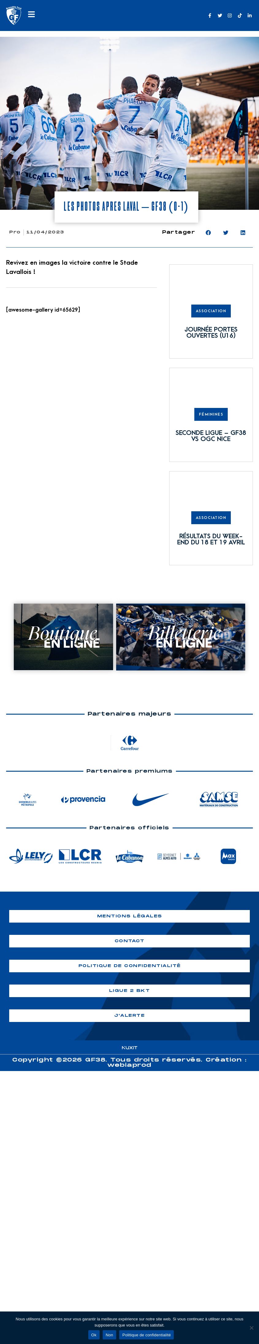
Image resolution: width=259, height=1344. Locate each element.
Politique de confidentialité (146, 1335)
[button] (208, 233)
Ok (94, 1335)
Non (109, 1335)
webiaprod (129, 1065)
